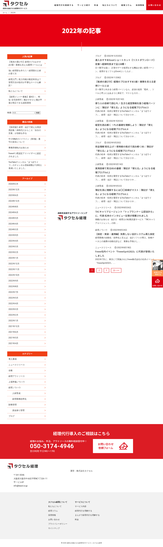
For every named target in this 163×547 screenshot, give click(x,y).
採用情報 (140, 5)
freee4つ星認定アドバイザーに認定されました (25, 155)
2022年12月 (14, 263)
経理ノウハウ (15, 387)
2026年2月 (13, 184)
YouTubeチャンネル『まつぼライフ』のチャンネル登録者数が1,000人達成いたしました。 (25, 165)
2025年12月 (14, 189)
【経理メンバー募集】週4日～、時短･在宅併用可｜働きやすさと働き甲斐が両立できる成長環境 (25, 100)
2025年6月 (13, 195)
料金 (96, 5)
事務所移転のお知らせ (19, 147)
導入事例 (13, 359)
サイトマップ (54, 528)
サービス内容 (80, 506)
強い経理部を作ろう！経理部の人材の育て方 (25, 72)
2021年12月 (14, 326)
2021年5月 (13, 337)
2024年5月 (13, 218)
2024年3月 (13, 229)
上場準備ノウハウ (17, 382)
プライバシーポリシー (57, 524)
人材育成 (16, 393)
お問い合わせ (154, 5)
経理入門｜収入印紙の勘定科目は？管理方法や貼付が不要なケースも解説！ (25, 82)
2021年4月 (13, 343)
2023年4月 (13, 241)
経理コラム (126, 5)
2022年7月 (13, 292)
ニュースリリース (17, 365)
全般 (11, 370)
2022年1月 (13, 320)
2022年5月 (13, 298)
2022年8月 (13, 286)
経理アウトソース (17, 376)
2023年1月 (13, 258)
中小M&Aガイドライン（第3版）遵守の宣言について (24, 140)
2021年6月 (13, 332)
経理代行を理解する (64, 5)
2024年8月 (13, 206)
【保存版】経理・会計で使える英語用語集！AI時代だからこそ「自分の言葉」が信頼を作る (25, 130)
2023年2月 (13, 252)
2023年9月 (13, 235)
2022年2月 (13, 315)
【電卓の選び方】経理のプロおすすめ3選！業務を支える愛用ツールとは (25, 63)
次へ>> (116, 270)
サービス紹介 (83, 5)
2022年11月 (14, 269)
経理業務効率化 (19, 399)
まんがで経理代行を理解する (87, 515)
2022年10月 (14, 275)
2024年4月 (13, 224)
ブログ (12, 416)
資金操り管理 (18, 410)
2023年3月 (13, 246)
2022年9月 (13, 281)
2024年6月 (13, 212)
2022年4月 (13, 303)
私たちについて (109, 5)
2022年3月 (13, 309)
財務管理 (13, 404)
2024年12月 (14, 201)
